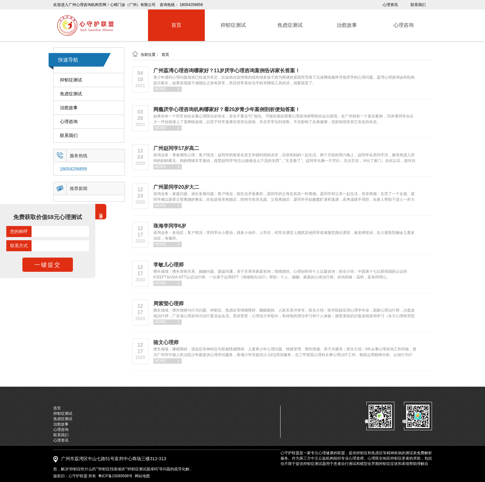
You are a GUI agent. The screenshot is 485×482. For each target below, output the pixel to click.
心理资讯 (390, 5)
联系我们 (418, 5)
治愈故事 (69, 108)
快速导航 (68, 59)
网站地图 (142, 476)
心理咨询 (69, 121)
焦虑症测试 (71, 94)
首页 (165, 54)
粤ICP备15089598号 (115, 476)
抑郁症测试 (71, 80)
